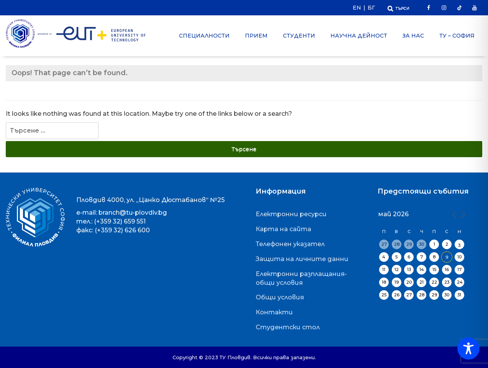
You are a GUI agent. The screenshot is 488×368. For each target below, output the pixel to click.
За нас (413, 35)
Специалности (204, 35)
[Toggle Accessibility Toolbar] (468, 348)
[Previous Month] (453, 213)
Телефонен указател (290, 244)
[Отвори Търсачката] (398, 7)
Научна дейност (358, 35)
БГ (371, 7)
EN (357, 7)
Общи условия (280, 297)
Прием (256, 35)
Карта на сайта (283, 229)
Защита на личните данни (302, 259)
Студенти (299, 35)
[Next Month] (461, 213)
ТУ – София (457, 35)
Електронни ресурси (291, 214)
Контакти (274, 312)
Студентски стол (288, 327)
